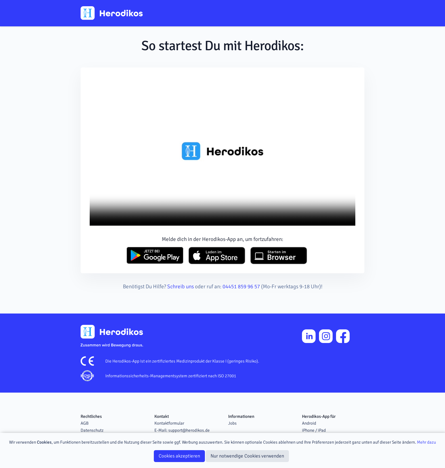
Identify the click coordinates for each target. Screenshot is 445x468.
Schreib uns (180, 286)
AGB (85, 423)
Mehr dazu (426, 442)
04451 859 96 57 (241, 286)
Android (309, 423)
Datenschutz (92, 430)
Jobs (232, 423)
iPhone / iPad (314, 430)
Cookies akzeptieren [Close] (179, 456)
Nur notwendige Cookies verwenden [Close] (247, 456)
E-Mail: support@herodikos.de (182, 430)
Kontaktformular (169, 423)
